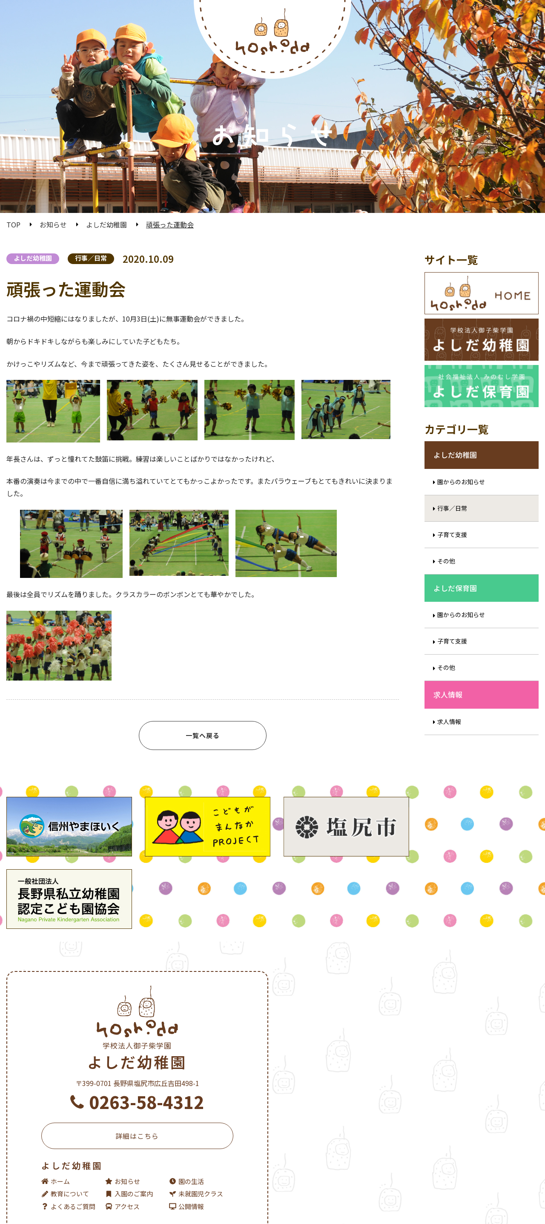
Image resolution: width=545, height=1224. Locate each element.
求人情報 (449, 732)
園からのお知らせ (461, 492)
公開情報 (185, 1153)
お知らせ (53, 224)
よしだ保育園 (408, 984)
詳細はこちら (136, 1083)
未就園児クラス (195, 1141)
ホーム (55, 1128)
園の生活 (185, 1128)
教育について (65, 1141)
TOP (13, 224)
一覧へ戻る (203, 735)
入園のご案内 (128, 1141)
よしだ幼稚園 (106, 224)
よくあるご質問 (68, 1153)
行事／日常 (91, 257)
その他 (446, 571)
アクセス (122, 1153)
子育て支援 (452, 545)
